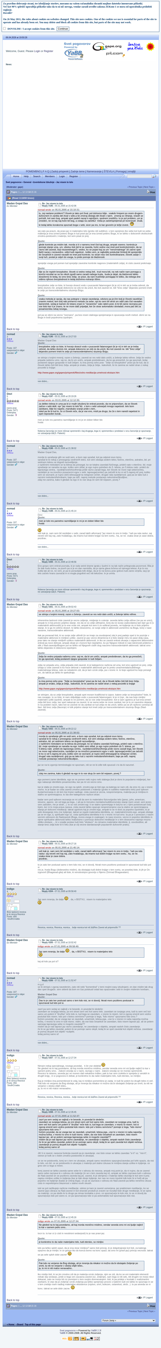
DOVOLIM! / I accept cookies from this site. (31, 28)
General (27, 182)
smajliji (131, 171)
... (21, 192)
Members (50, 176)
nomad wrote (44, 209)
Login (37, 51)
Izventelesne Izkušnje (43, 182)
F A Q (46, 171)
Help (26, 176)
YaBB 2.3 (96, 1330)
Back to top (13, 329)
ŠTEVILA (109, 171)
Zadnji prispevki (60, 171)
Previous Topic (135, 187)
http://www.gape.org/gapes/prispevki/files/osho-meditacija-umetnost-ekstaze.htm (78, 372)
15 (32, 192)
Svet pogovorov (14, 182)
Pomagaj (121, 171)
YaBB (62, 1333)
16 (35, 192)
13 (26, 192)
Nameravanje (94, 171)
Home (16, 176)
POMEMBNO (33, 171)
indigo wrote (44, 946)
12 (23, 192)
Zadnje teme (78, 171)
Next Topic (149, 187)
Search (37, 176)
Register (48, 51)
